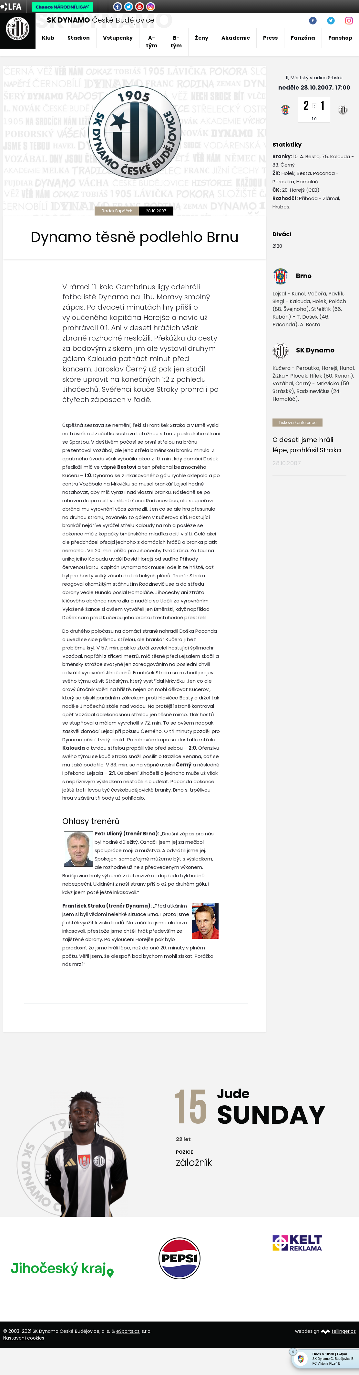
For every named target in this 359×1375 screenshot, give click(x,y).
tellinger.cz (344, 1331)
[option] (61, 1269)
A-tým (151, 41)
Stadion (78, 38)
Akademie (235, 38)
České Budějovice (101, 20)
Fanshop (340, 38)
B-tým (176, 41)
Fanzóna (303, 38)
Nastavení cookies (23, 1338)
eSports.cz (127, 1331)
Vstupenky (118, 38)
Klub (48, 38)
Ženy (201, 38)
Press (270, 38)
